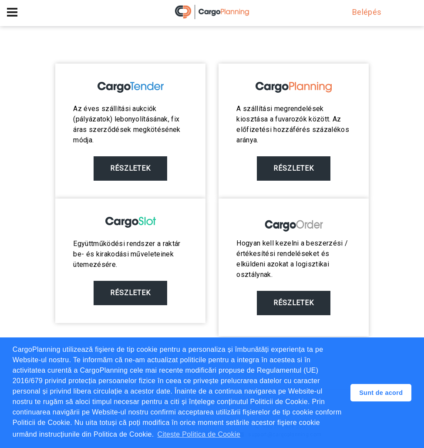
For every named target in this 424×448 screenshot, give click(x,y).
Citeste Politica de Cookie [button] (199, 434)
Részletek (130, 168)
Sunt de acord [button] (381, 392)
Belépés (362, 12)
